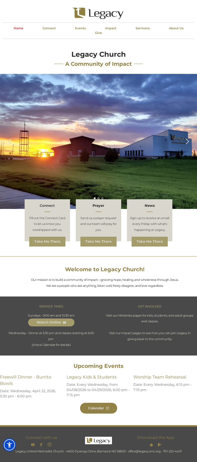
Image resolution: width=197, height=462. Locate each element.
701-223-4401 (172, 451)
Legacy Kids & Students (92, 377)
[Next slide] (187, 141)
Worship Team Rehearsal (159, 377)
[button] (9, 444)
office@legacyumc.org (144, 451)
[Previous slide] (10, 141)
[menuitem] (18, 28)
